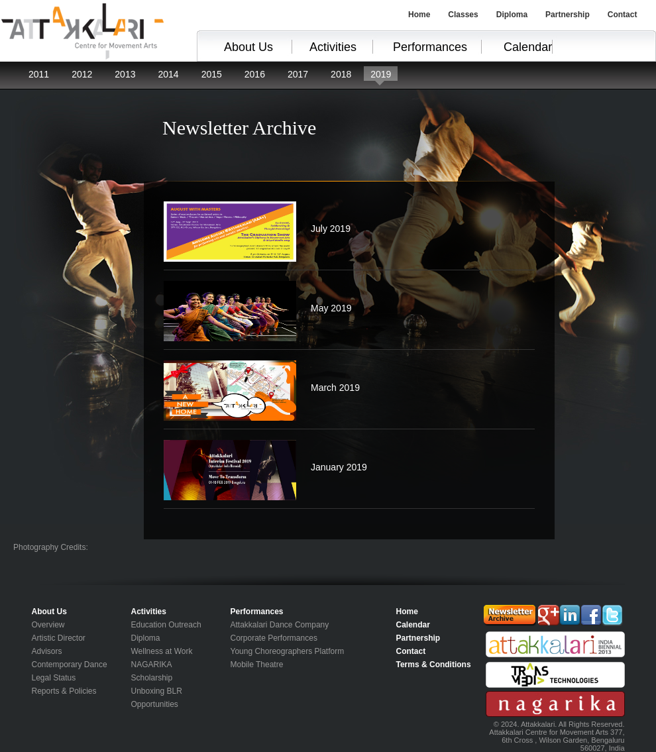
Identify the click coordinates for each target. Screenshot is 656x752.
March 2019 (335, 387)
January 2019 (339, 467)
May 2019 (331, 308)
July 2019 (331, 228)
